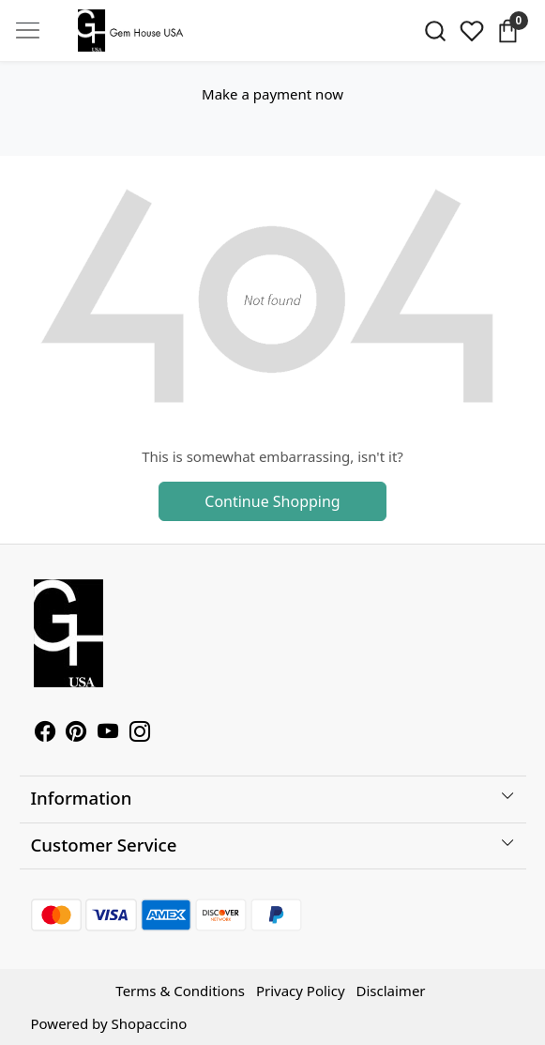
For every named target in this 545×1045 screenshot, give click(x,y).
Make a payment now (272, 94)
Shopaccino (150, 1023)
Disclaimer (391, 990)
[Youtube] (108, 733)
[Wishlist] (471, 31)
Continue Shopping (272, 501)
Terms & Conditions (180, 990)
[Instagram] (140, 733)
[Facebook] (45, 733)
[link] (434, 31)
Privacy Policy (300, 990)
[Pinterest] (76, 733)
